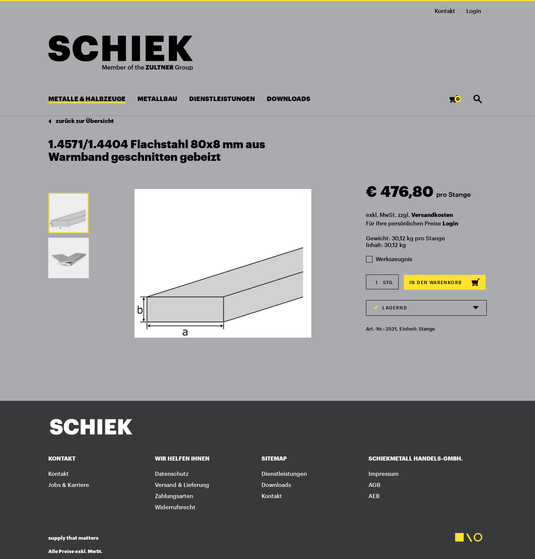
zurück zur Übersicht (81, 121)
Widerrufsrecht (175, 507)
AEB (374, 496)
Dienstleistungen (284, 473)
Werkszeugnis (389, 259)
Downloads (276, 484)
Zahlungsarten (174, 496)
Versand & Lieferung (182, 484)
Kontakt (445, 10)
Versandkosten (432, 214)
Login (450, 223)
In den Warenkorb (444, 282)
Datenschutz (171, 473)
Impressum (384, 473)
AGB (374, 484)
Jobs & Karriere (68, 484)
